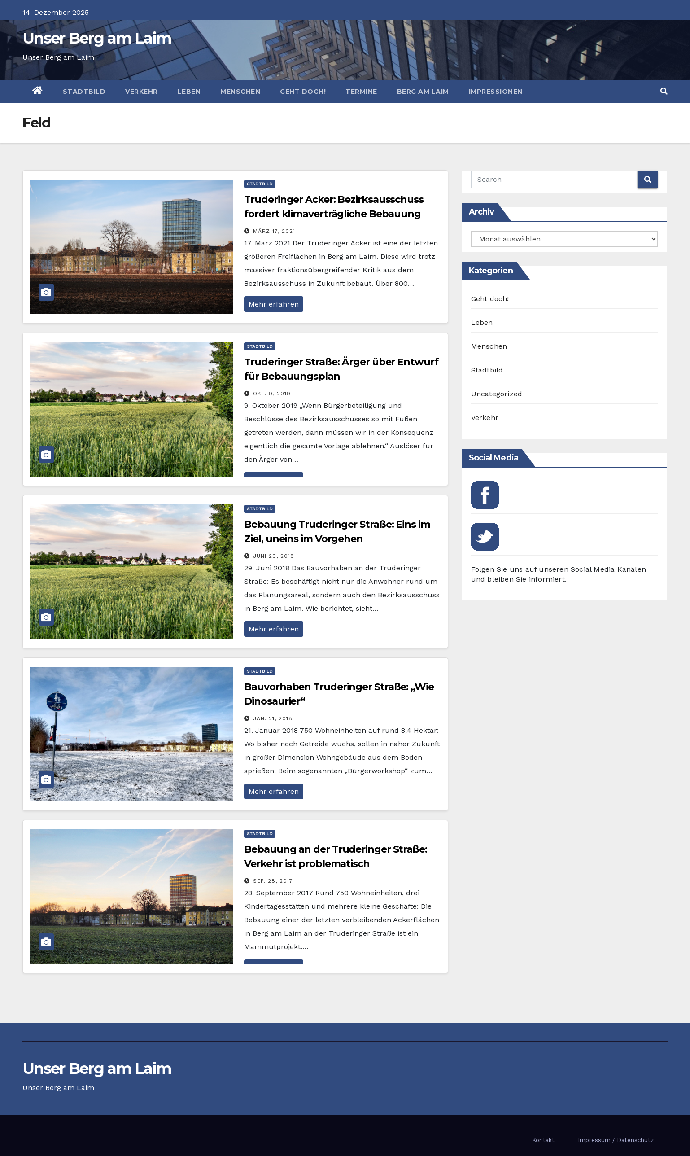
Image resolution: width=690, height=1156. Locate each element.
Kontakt (543, 1140)
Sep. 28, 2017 (273, 881)
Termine (361, 92)
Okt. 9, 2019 (272, 393)
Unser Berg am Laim (96, 38)
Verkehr (141, 92)
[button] (664, 91)
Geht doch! (303, 92)
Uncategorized (497, 394)
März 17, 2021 (274, 231)
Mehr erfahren (274, 304)
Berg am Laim (423, 92)
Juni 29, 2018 (273, 556)
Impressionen (496, 92)
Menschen (240, 92)
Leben (189, 92)
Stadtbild (84, 92)
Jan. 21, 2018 (273, 718)
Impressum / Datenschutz (616, 1140)
